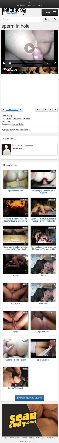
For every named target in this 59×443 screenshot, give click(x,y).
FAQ (5, 438)
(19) (39, 110)
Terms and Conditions (18, 438)
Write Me (51, 438)
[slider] (26, 63)
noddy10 (18, 145)
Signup (21, 5)
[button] (40, 5)
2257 (44, 438)
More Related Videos (29, 397)
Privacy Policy (34, 438)
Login (31, 5)
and (9, 118)
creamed (17, 118)
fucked (26, 118)
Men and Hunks (17, 124)
